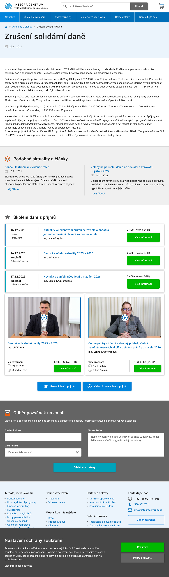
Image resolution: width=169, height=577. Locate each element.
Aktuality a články (22, 26)
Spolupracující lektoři (101, 506)
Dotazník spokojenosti (102, 498)
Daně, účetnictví (16, 498)
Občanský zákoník (17, 521)
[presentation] (95, 6)
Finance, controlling (18, 506)
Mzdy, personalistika (18, 517)
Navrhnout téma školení (103, 502)
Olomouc (53, 525)
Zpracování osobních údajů (105, 525)
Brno (51, 518)
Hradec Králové (56, 521)
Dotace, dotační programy (21, 502)
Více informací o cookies (18, 565)
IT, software (13, 509)
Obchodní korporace (18, 524)
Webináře (53, 498)
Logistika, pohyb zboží (19, 513)
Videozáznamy (56, 502)
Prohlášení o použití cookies (105, 521)
